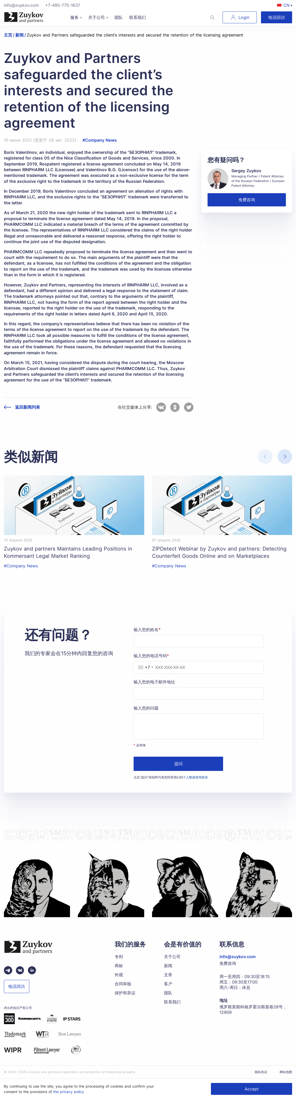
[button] (285, 456)
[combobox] (144, 667)
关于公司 (96, 17)
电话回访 (276, 17)
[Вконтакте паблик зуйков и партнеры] (20, 970)
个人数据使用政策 (195, 777)
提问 (178, 763)
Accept (252, 1088)
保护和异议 (125, 992)
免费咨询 (246, 199)
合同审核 (123, 983)
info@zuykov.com (21, 5)
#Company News (99, 140)
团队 (118, 17)
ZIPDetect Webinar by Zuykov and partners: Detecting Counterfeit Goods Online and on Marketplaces (219, 552)
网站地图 (286, 1072)
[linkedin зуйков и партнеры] (32, 970)
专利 (119, 956)
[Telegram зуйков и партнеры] (8, 970)
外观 (119, 974)
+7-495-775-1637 (62, 5)
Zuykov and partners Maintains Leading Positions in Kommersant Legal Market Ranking (68, 552)
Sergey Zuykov (246, 170)
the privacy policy (68, 1091)
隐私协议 (261, 1072)
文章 (168, 974)
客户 (168, 983)
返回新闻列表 (27, 407)
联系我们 (137, 17)
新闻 (168, 965)
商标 (119, 965)
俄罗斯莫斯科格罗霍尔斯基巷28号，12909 (253, 1009)
